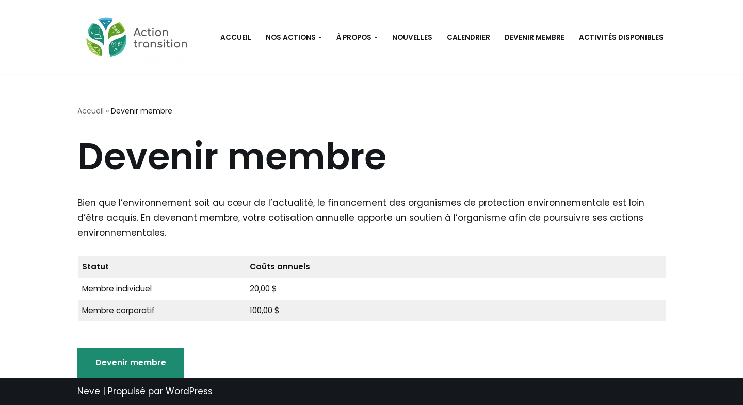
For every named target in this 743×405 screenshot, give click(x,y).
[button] (320, 37)
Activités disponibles (621, 37)
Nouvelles (412, 37)
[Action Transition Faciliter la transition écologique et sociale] (139, 37)
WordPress (189, 391)
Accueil (235, 37)
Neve (88, 391)
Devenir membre (534, 37)
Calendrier (468, 37)
